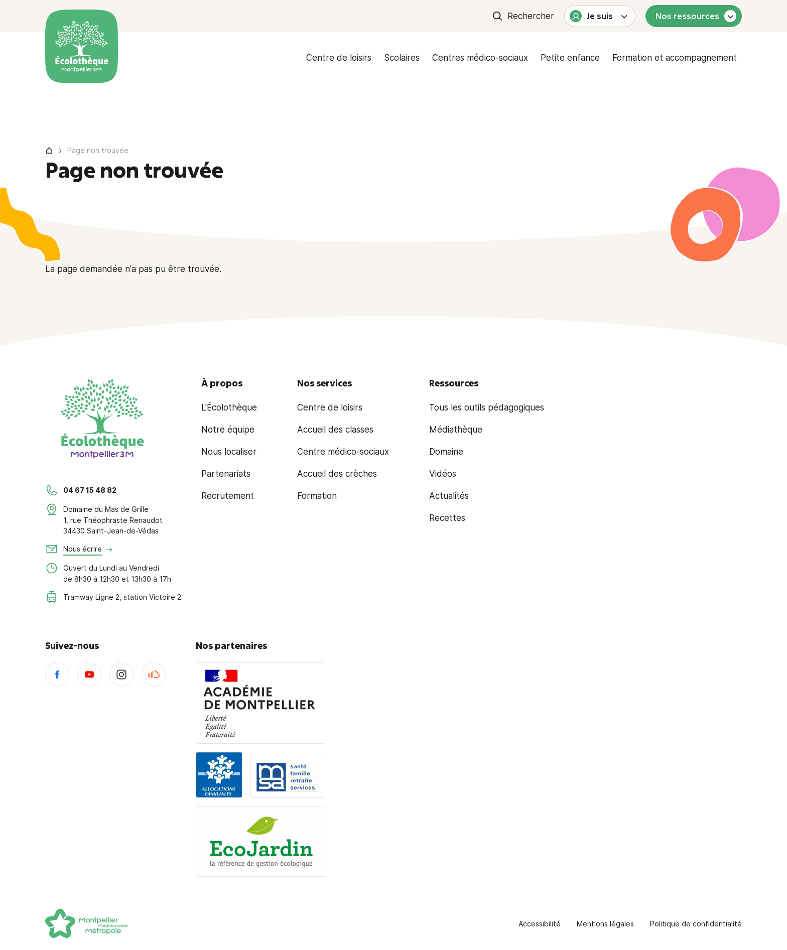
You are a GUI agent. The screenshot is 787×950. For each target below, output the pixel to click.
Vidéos (442, 474)
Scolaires (402, 58)
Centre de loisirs (338, 58)
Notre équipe (227, 430)
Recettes (447, 518)
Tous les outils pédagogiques (486, 407)
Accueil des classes (335, 430)
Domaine (446, 452)
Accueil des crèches (337, 474)
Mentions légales (605, 923)
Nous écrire (82, 549)
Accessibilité (539, 923)
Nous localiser (228, 452)
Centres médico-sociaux (480, 58)
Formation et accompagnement (674, 58)
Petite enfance (570, 58)
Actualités (449, 496)
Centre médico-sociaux (343, 452)
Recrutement (227, 496)
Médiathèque (455, 430)
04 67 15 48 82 (89, 490)
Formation (317, 496)
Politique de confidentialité (696, 923)
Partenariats (225, 474)
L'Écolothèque (229, 407)
